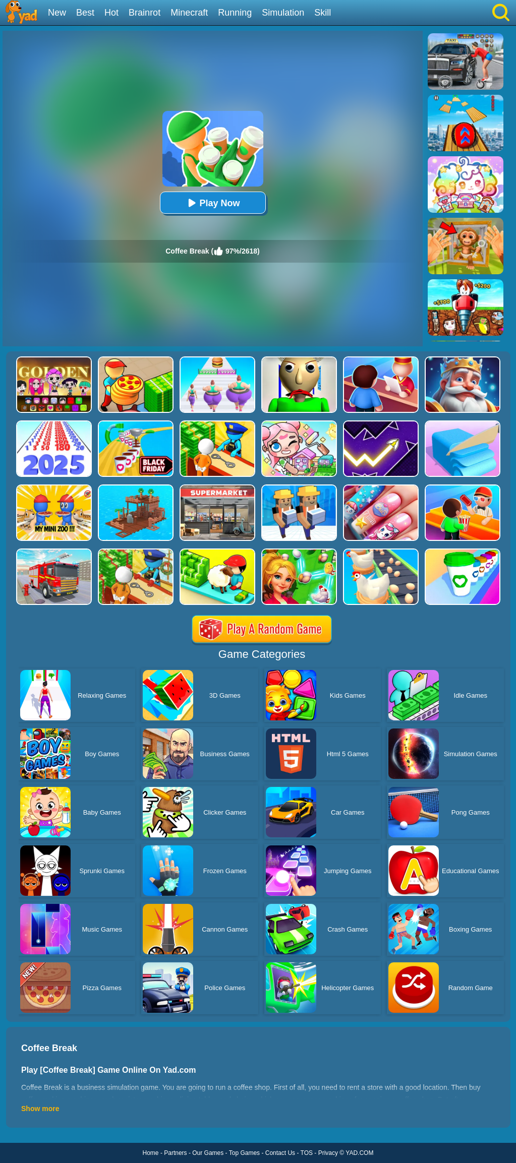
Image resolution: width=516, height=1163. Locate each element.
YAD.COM (359, 1152)
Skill (322, 13)
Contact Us (280, 1152)
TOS (307, 1152)
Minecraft (189, 13)
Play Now (212, 203)
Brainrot (144, 13)
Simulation (283, 13)
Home (151, 1152)
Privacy (328, 1152)
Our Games (207, 1152)
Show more (40, 1109)
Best (85, 13)
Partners (175, 1152)
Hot (111, 13)
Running (235, 13)
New (57, 13)
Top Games (244, 1152)
